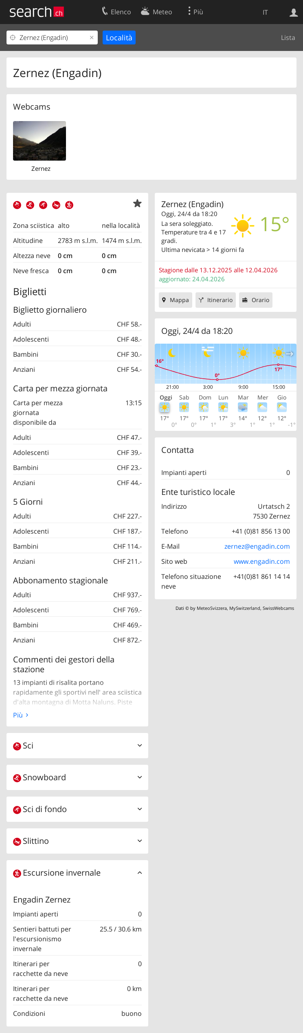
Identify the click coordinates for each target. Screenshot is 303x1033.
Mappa (179, 300)
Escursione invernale (57, 872)
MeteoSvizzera (212, 608)
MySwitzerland (244, 608)
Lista (288, 37)
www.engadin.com (262, 561)
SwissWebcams (278, 608)
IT (265, 12)
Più (18, 715)
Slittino (31, 840)
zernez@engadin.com (257, 546)
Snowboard (39, 777)
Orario (260, 300)
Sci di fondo (40, 808)
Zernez (40, 168)
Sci (23, 745)
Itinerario (220, 300)
